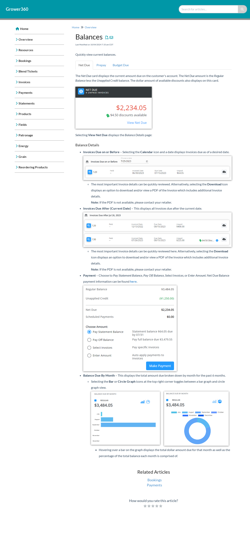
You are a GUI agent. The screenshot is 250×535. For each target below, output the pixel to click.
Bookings (25, 61)
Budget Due (121, 65)
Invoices (24, 82)
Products (25, 114)
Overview (26, 39)
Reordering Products (33, 167)
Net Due (84, 65)
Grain (22, 156)
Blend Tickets (28, 71)
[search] (208, 9)
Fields (23, 124)
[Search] (242, 9)
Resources (26, 50)
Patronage (26, 135)
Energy (24, 146)
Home (24, 28)
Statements (27, 103)
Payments (25, 92)
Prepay (101, 65)
